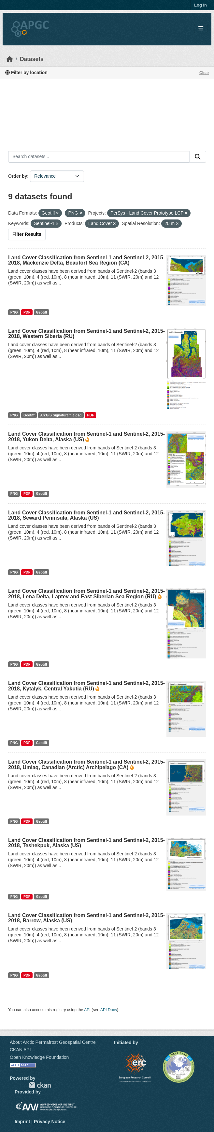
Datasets (32, 59)
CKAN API (20, 1049)
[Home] (10, 59)
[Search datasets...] (99, 157)
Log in (200, 5)
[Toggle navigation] (200, 28)
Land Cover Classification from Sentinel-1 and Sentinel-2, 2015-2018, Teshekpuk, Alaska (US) (86, 842)
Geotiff (41, 312)
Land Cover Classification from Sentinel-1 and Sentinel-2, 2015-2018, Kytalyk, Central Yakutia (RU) (86, 685)
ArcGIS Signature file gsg (60, 415)
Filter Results (26, 234)
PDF (26, 312)
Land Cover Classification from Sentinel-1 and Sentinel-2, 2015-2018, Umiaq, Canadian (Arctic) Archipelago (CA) (86, 764)
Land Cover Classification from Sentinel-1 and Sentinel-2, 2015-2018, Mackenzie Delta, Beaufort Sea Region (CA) (86, 260)
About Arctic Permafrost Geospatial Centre (53, 1042)
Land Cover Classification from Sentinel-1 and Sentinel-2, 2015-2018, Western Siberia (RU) (86, 333)
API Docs (108, 1010)
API (87, 1010)
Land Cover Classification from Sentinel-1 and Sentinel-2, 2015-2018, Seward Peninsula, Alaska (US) (86, 515)
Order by (17, 176)
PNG (14, 312)
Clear (204, 73)
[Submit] (197, 157)
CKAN (40, 1085)
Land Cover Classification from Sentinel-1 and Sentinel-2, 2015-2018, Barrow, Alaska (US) (86, 918)
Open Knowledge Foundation (39, 1057)
